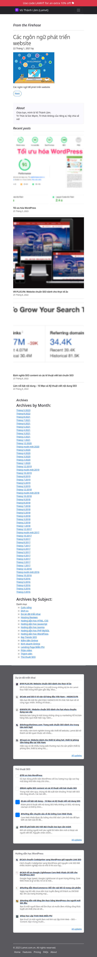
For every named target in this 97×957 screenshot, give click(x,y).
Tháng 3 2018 (23, 519)
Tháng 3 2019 (23, 486)
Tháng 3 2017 (23, 558)
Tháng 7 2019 (23, 479)
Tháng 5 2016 (23, 582)
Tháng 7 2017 (23, 545)
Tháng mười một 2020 (27, 446)
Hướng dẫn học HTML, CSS (34, 620)
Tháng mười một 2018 (27, 492)
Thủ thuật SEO (28, 657)
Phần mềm (26, 650)
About (53, 952)
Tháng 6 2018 (23, 509)
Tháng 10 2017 (24, 535)
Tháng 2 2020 (23, 459)
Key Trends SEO (29, 637)
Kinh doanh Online (30, 643)
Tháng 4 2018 (23, 516)
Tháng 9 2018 (23, 499)
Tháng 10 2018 (24, 496)
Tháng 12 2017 (24, 529)
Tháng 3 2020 (23, 456)
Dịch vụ (25, 610)
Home (17, 952)
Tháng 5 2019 (23, 482)
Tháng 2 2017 (23, 562)
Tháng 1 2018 (23, 525)
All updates (77, 755)
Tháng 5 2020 (23, 449)
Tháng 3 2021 (23, 433)
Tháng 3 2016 (23, 588)
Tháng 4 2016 (23, 585)
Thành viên (26, 653)
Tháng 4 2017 (23, 555)
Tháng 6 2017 (23, 549)
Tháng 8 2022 (23, 413)
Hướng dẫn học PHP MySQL (35, 630)
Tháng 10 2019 (24, 473)
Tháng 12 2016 (24, 568)
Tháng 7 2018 (23, 506)
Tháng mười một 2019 (27, 469)
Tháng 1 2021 (23, 440)
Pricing (37, 952)
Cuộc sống (26, 607)
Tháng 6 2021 (23, 423)
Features (27, 952)
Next (17, 93)
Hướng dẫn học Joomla (32, 627)
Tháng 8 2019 (23, 476)
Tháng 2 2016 (23, 591)
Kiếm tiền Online (29, 640)
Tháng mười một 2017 (27, 532)
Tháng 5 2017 (23, 552)
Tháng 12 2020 (24, 443)
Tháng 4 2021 (23, 430)
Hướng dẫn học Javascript (34, 624)
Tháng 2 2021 (23, 436)
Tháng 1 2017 (23, 565)
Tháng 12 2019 (24, 466)
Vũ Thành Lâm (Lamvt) (31, 10)
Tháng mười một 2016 (27, 572)
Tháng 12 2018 (24, 489)
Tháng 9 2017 (23, 539)
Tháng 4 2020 (23, 453)
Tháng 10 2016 (24, 575)
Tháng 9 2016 (23, 578)
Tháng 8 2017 (23, 542)
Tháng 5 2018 (23, 512)
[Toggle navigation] (78, 10)
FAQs (45, 952)
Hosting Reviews (29, 617)
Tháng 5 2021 (23, 426)
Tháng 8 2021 (23, 416)
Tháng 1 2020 (23, 463)
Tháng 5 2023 (23, 410)
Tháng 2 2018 (23, 522)
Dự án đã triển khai (31, 614)
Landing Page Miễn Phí (32, 647)
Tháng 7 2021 (23, 420)
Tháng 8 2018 (23, 502)
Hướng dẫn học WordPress (34, 633)
